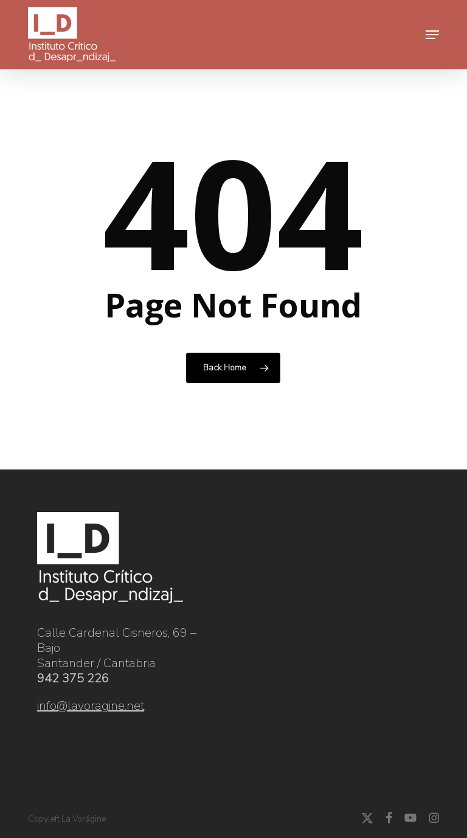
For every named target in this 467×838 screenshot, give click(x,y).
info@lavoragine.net (90, 706)
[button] (432, 35)
